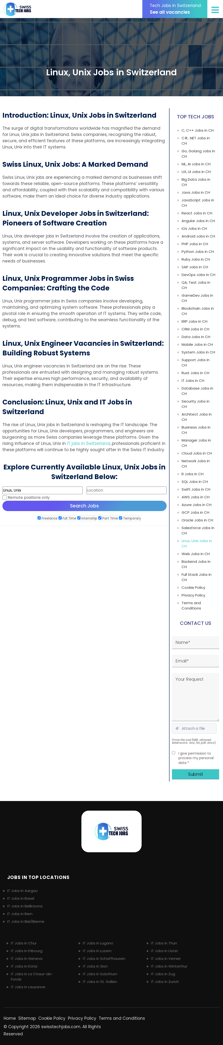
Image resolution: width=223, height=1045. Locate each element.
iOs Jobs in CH (194, 228)
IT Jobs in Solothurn (100, 973)
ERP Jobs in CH (194, 321)
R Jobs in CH (192, 473)
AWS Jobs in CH (196, 497)
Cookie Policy (193, 587)
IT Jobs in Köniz (24, 966)
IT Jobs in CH (193, 380)
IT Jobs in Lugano (98, 943)
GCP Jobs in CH (195, 512)
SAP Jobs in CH (195, 266)
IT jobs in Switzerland (88, 443)
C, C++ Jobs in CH (198, 130)
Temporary (130, 518)
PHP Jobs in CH (195, 243)
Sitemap (27, 1018)
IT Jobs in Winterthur (169, 966)
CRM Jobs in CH (195, 329)
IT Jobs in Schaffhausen (104, 958)
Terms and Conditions (191, 605)
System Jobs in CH (198, 352)
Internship (87, 518)
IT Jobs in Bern (20, 913)
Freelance (48, 518)
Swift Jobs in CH (196, 489)
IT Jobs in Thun (164, 943)
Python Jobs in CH (198, 251)
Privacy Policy (193, 595)
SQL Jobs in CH (195, 481)
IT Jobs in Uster (164, 950)
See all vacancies (177, 9)
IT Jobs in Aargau (22, 890)
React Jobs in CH (197, 213)
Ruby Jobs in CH (196, 259)
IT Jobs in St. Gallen (100, 981)
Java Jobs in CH (196, 192)
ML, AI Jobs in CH (196, 164)
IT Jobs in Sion (95, 966)
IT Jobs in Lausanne (28, 986)
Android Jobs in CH (198, 236)
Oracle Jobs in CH (197, 520)
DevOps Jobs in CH (198, 274)
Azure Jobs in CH (196, 504)
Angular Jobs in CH (198, 220)
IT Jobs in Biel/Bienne (25, 921)
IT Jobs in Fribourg (26, 950)
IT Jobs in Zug (163, 973)
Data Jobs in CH (196, 336)
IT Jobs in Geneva (26, 958)
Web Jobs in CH (196, 553)
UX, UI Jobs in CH (196, 171)
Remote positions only (29, 497)
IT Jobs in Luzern (97, 950)
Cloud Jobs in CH (197, 453)
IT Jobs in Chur (24, 943)
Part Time (108, 518)
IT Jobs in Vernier (166, 958)
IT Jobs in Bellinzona (24, 906)
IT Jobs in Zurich (165, 981)
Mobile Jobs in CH (197, 344)
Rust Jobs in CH (195, 372)
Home (10, 1018)
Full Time (67, 518)
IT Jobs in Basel (20, 898)
